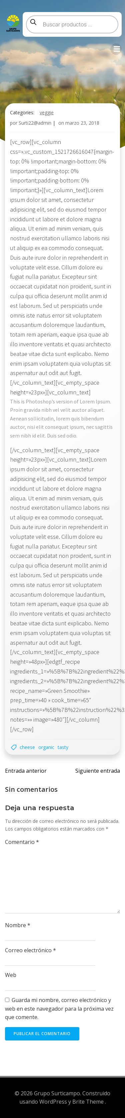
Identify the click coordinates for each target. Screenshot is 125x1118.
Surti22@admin (35, 123)
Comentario (22, 842)
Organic (46, 747)
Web (10, 975)
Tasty (63, 747)
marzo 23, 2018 (82, 123)
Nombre (17, 925)
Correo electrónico (30, 950)
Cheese (27, 747)
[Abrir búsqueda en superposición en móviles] (72, 24)
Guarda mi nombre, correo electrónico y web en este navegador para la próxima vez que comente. (59, 1008)
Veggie (47, 112)
